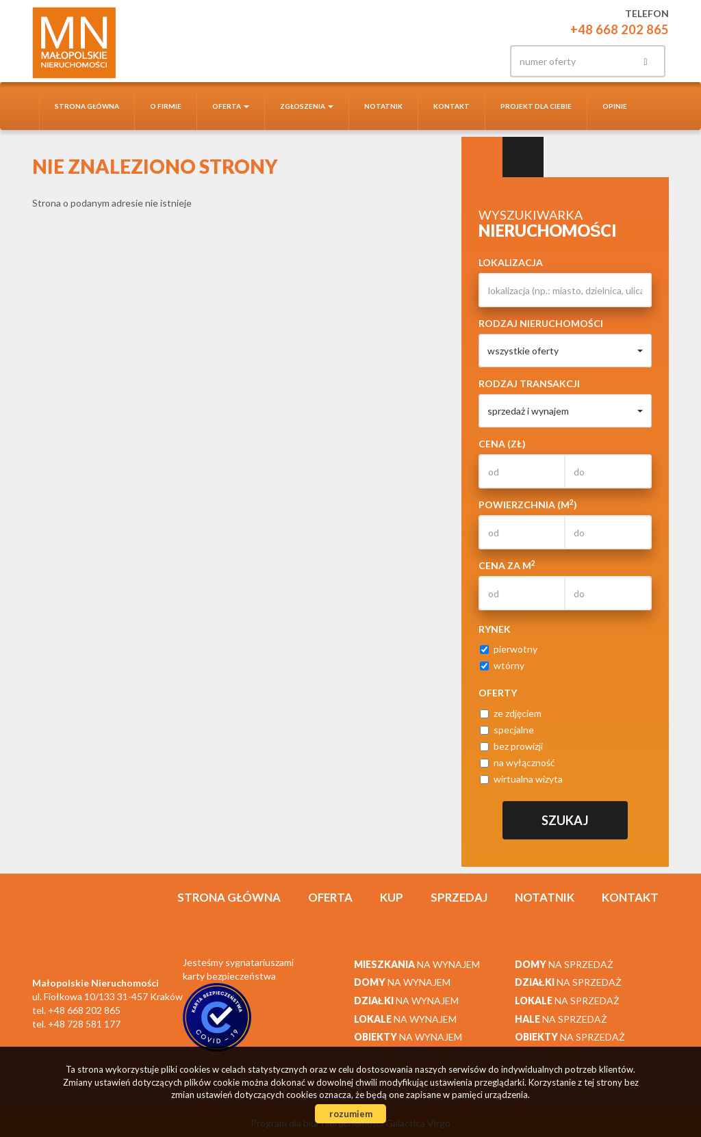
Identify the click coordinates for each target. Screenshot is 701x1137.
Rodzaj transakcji (529, 383)
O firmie (165, 106)
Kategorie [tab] (523, 157)
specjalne (507, 729)
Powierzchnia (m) (528, 504)
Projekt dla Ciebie (536, 106)
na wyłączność (517, 762)
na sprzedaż (564, 964)
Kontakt (451, 106)
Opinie (614, 106)
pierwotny (508, 649)
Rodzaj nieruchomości (541, 323)
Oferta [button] (230, 106)
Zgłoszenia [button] (306, 106)
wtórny (502, 665)
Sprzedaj (459, 897)
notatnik (383, 106)
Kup (391, 897)
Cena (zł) (502, 443)
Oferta (330, 897)
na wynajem (417, 964)
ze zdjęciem (510, 713)
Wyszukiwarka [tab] (481, 157)
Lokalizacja (511, 262)
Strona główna (87, 106)
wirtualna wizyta (521, 779)
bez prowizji (511, 746)
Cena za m (507, 565)
